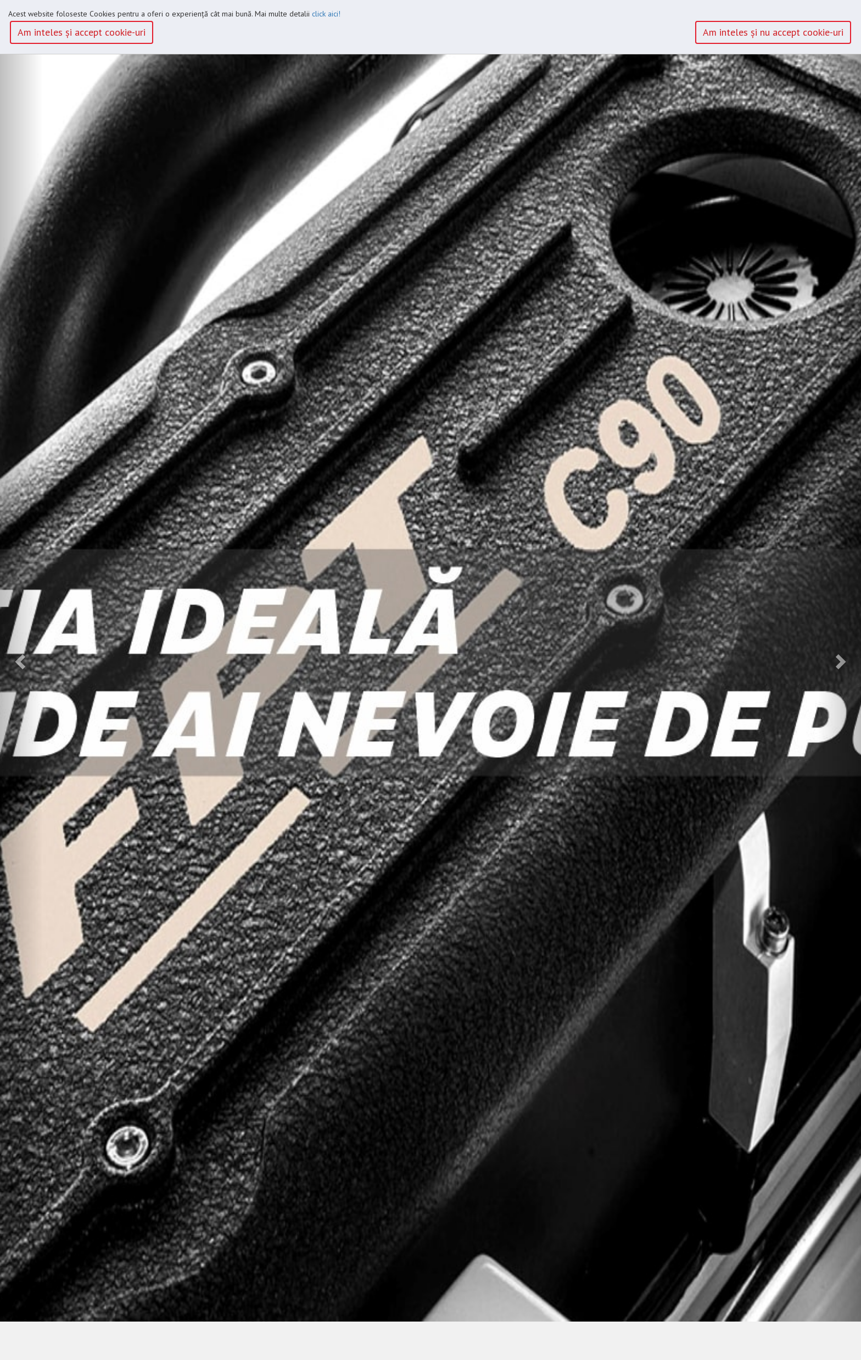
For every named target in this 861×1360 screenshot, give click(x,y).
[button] (21, 661)
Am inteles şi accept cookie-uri (82, 32)
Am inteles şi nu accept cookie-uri (773, 32)
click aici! (326, 14)
